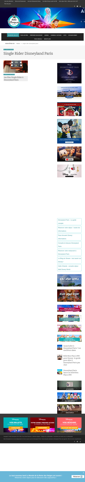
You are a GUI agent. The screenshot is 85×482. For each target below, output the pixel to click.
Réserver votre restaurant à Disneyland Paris (67, 252)
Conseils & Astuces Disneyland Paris (68, 244)
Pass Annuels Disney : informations (65, 237)
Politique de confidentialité (47, 436)
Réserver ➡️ (78, 476)
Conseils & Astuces (9, 74)
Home (18, 43)
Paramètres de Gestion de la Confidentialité (63, 436)
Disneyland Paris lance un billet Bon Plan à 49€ (70, 372)
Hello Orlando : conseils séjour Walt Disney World (68, 267)
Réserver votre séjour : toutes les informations (69, 229)
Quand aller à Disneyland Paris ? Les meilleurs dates (72, 348)
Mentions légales (36, 436)
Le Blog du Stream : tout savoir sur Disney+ (69, 260)
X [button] (83, 473)
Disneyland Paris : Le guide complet (67, 221)
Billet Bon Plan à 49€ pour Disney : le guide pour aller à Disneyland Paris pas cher (71, 360)
